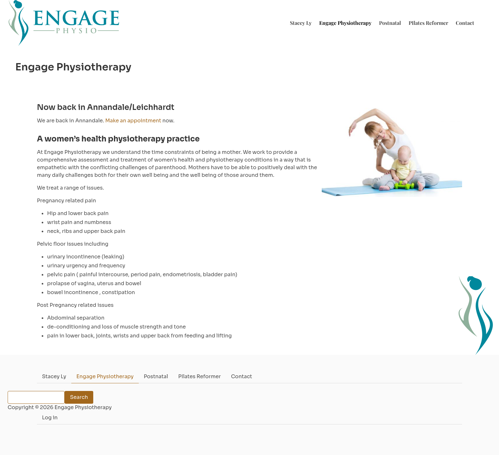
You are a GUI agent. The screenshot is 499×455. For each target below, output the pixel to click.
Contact (465, 22)
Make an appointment (133, 120)
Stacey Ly (301, 22)
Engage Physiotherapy (345, 22)
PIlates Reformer (428, 22)
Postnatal (390, 22)
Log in (50, 417)
